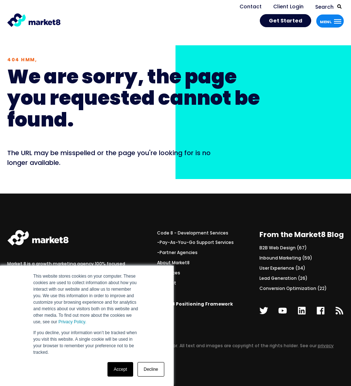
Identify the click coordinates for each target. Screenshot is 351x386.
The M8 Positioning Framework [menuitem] (195, 304)
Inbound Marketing (285, 258)
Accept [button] (120, 369)
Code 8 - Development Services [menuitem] (192, 233)
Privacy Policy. (72, 321)
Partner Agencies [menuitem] (179, 252)
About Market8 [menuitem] (173, 263)
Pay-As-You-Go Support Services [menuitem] (197, 242)
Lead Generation (283, 278)
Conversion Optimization (293, 288)
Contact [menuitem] (251, 6)
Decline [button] (151, 369)
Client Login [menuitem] (288, 6)
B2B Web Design (283, 248)
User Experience (282, 268)
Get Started (285, 20)
